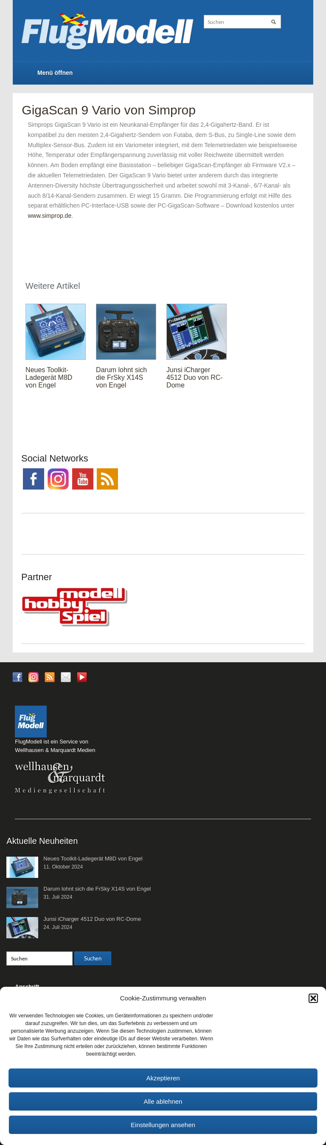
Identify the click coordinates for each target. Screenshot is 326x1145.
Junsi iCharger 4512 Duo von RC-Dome (194, 377)
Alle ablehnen (163, 1101)
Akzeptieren (163, 1078)
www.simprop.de (49, 215)
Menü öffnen (55, 72)
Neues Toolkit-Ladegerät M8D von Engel (48, 377)
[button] (313, 998)
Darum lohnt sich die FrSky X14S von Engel (121, 377)
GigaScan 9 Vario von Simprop (109, 110)
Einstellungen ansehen (163, 1124)
